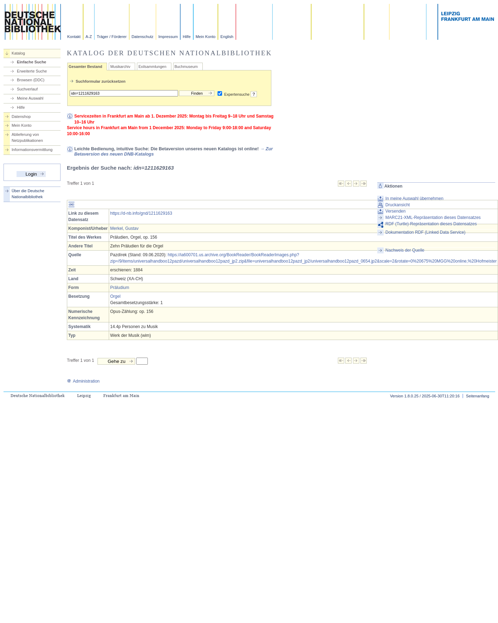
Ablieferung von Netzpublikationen (27, 137)
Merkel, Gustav (124, 228)
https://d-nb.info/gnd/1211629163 (141, 213)
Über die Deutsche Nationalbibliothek (28, 194)
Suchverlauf (27, 89)
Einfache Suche (31, 62)
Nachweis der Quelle (404, 250)
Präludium (119, 287)
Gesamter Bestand (85, 66)
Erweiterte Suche (32, 71)
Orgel (115, 296)
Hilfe (186, 36)
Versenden (395, 211)
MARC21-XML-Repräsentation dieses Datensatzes (433, 217)
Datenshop (21, 116)
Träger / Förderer (112, 36)
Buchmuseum (186, 66)
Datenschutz (142, 36)
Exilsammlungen (152, 66)
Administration (83, 381)
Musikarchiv (120, 66)
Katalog (18, 53)
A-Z (89, 36)
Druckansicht (397, 204)
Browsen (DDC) (30, 80)
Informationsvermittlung (32, 149)
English (226, 36)
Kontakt (74, 36)
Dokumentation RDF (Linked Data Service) (425, 232)
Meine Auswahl (30, 98)
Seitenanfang (477, 396)
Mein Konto (206, 36)
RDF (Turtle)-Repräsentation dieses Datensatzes (431, 223)
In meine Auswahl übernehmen (414, 198)
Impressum (168, 36)
